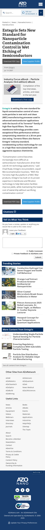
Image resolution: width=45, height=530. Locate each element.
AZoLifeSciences (29, 390)
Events (25, 411)
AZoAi (25, 384)
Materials (26, 414)
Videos (8, 414)
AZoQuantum (28, 381)
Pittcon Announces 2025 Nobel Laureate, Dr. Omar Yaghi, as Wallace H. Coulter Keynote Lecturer (29, 307)
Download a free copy (22, 99)
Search (8, 436)
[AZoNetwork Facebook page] (22, 490)
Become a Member (13, 439)
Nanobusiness (8, 25)
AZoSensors (27, 378)
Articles (9, 408)
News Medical (28, 387)
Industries (27, 420)
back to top (37, 472)
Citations (9, 211)
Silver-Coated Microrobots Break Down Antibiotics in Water (30, 294)
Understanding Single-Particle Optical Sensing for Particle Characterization (28, 336)
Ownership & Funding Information (14, 464)
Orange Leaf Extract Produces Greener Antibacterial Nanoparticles (27, 283)
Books (25, 405)
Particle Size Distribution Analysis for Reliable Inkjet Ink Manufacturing (26, 357)
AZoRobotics (11, 381)
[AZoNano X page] (28, 490)
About (8, 433)
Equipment (10, 411)
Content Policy (11, 460)
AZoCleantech (11, 384)
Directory (9, 423)
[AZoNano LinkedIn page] (17, 490)
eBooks (25, 408)
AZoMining (10, 393)
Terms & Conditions (14, 451)
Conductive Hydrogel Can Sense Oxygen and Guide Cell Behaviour (30, 270)
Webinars (9, 417)
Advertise (9, 448)
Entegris (6, 108)
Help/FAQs (27, 423)
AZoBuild (9, 390)
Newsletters (10, 442)
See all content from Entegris (14, 365)
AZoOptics (10, 387)
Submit (38, 257)
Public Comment (36, 251)
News (14, 22)
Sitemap (26, 426)
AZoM (8, 378)
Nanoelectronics (24, 22)
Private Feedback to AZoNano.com (28, 253)
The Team (26, 430)
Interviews (10, 420)
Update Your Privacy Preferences (22, 523)
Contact (9, 445)
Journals (9, 426)
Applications (28, 417)
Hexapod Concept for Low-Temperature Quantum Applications (28, 320)
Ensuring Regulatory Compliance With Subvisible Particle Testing (27, 346)
